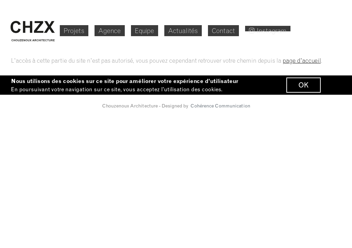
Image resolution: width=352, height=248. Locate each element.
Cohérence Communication (220, 109)
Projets (85, 30)
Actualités (210, 30)
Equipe (166, 30)
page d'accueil (302, 60)
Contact (255, 30)
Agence (125, 30)
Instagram (307, 30)
